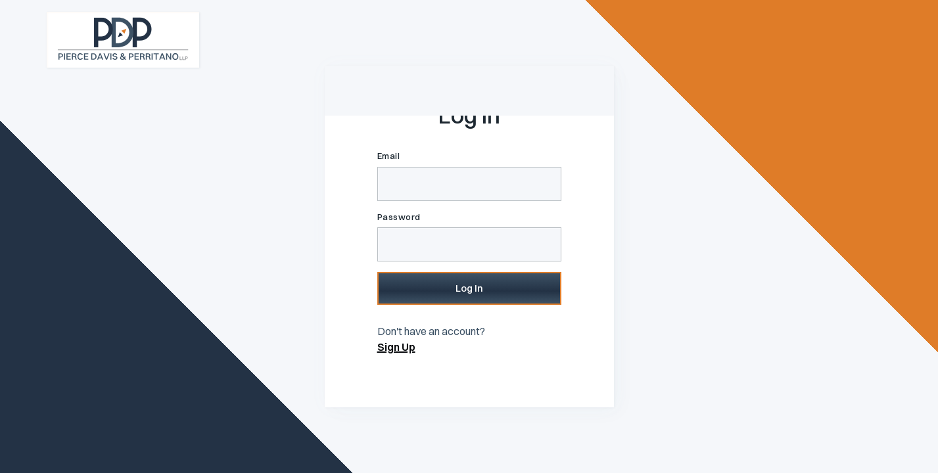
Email (388, 155)
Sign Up (396, 346)
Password (399, 217)
